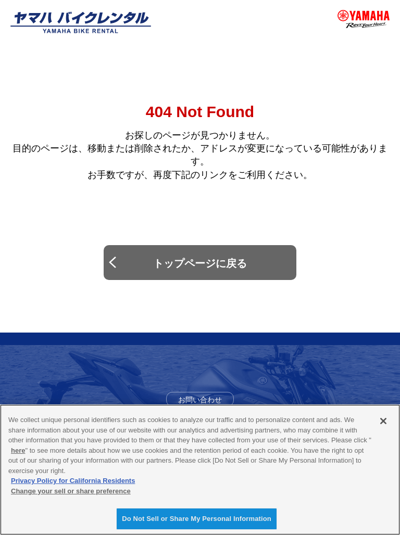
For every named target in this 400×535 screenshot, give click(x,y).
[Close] (383, 421)
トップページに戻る (200, 263)
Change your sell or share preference (71, 491)
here (18, 450)
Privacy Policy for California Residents (73, 481)
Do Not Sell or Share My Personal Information (196, 519)
